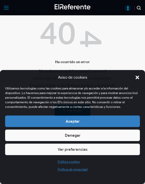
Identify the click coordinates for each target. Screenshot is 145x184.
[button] (137, 77)
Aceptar (73, 121)
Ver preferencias (73, 149)
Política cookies (69, 162)
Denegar (72, 135)
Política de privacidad (73, 169)
